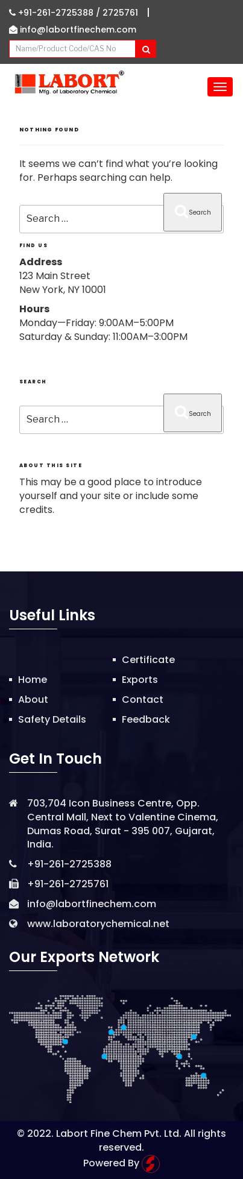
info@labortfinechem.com (72, 30)
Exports (140, 680)
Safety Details (52, 719)
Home (32, 680)
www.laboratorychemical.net (98, 924)
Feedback (146, 719)
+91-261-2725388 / (56, 13)
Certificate (148, 660)
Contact (142, 699)
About (33, 699)
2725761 (120, 13)
